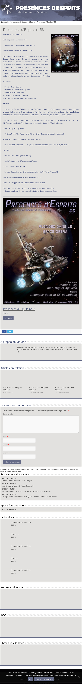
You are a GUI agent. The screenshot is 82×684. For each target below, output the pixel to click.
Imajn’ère (5, 486)
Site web (6, 453)
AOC (4, 509)
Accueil (4, 22)
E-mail (6, 445)
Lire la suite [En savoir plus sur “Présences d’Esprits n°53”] (8, 318)
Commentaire (8, 414)
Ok (30, 679)
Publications (14, 22)
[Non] (78, 676)
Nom (5, 437)
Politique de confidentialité (44, 679)
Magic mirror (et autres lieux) (40, 491)
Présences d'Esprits (27, 22)
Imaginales (6, 491)
